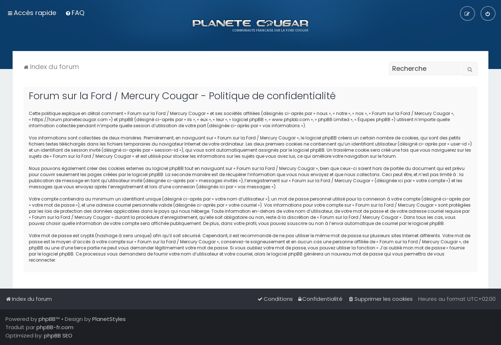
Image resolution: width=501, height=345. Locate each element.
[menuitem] (74, 12)
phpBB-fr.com (54, 327)
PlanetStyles (109, 319)
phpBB (47, 319)
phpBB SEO (58, 335)
